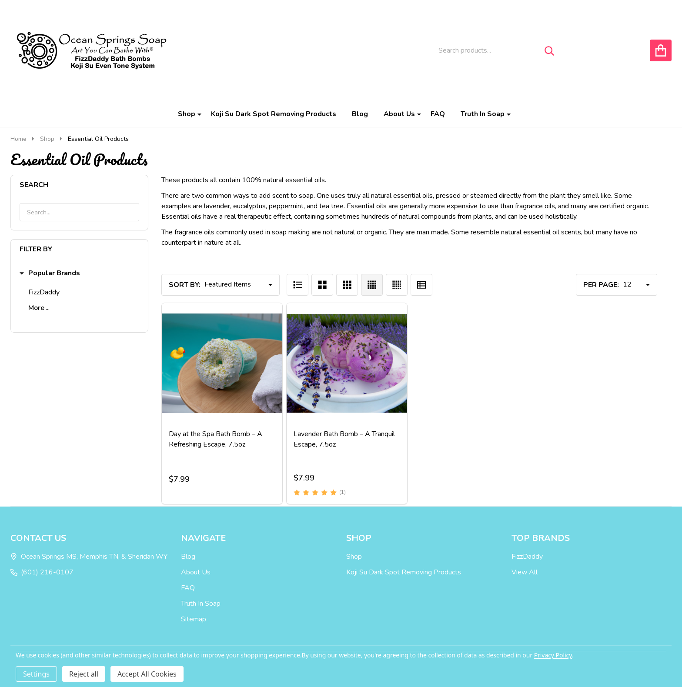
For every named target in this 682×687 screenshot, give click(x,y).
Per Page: (601, 285)
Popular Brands (50, 273)
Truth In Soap (483, 114)
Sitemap (193, 619)
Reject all (83, 674)
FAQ (438, 114)
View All (525, 572)
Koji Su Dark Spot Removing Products (273, 114)
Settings (36, 674)
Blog (360, 114)
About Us (399, 114)
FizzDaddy (44, 292)
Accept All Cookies (147, 674)
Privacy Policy (553, 655)
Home (18, 139)
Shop (186, 114)
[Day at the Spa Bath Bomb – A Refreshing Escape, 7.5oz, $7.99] (222, 363)
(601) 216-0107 (42, 572)
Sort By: (185, 285)
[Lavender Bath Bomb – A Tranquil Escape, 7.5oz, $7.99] (347, 363)
